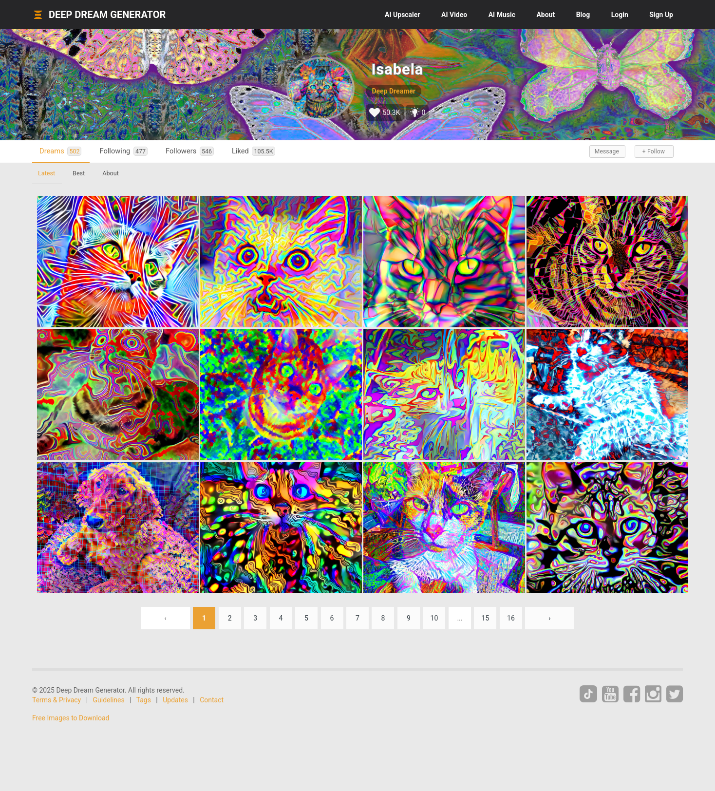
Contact (212, 700)
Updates (175, 700)
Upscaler (402, 15)
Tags (143, 700)
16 (511, 618)
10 (434, 618)
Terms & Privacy (56, 700)
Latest (46, 173)
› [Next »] (549, 618)
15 (485, 618)
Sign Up (661, 15)
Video (454, 15)
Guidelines (109, 700)
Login (619, 15)
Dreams (60, 151)
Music (502, 15)
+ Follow (653, 151)
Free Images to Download (70, 718)
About (545, 15)
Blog (583, 15)
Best (79, 173)
